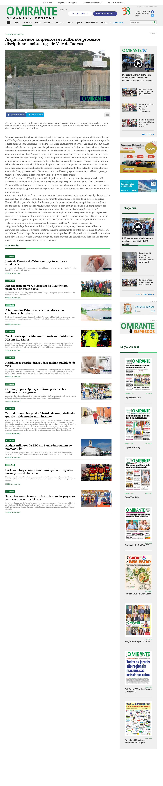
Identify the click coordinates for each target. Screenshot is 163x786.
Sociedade (9, 34)
